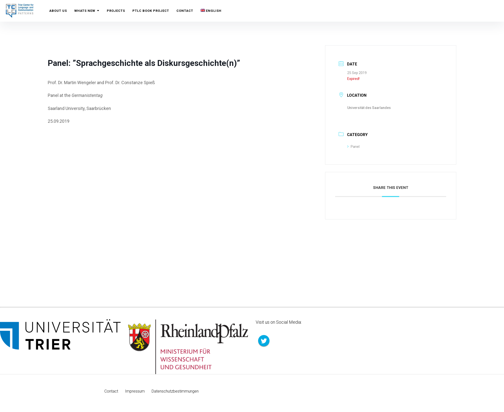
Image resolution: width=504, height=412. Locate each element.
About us (58, 11)
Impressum (135, 391)
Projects (116, 11)
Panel (353, 147)
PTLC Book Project (150, 11)
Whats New (86, 11)
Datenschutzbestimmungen (175, 391)
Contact (184, 11)
